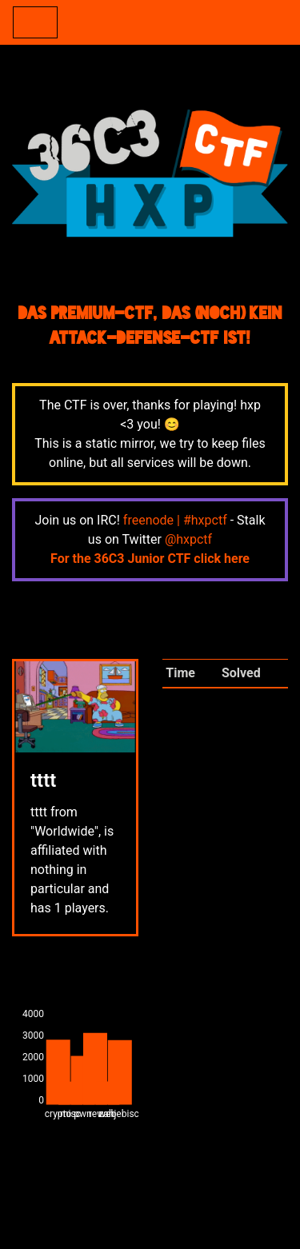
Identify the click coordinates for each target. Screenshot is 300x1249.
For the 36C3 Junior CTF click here (150, 558)
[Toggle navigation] (35, 22)
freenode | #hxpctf (175, 520)
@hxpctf (188, 539)
